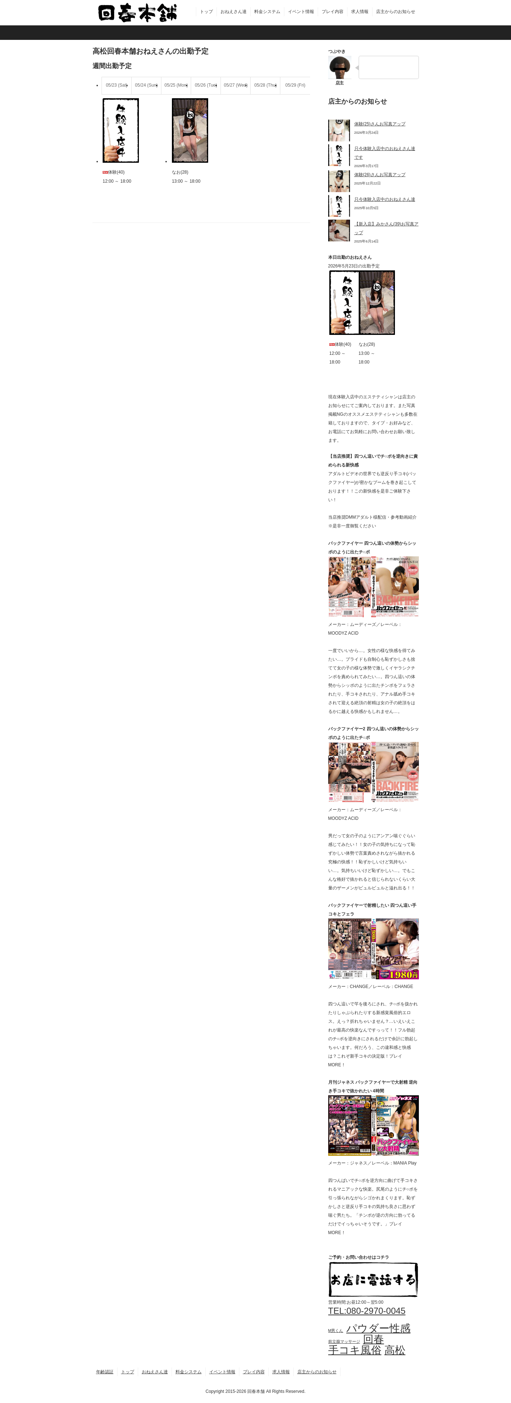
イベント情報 (301, 11)
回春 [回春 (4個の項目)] (373, 1339)
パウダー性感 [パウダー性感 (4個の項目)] (378, 1328)
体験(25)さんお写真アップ (379, 123)
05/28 (265, 85)
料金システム (267, 11)
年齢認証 (105, 1371)
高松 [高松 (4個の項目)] (394, 1350)
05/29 (295, 85)
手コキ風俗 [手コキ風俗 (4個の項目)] (355, 1350)
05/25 (176, 85)
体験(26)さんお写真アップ (379, 174)
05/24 (146, 85)
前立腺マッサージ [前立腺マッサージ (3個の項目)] (344, 1341)
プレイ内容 (332, 11)
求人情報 (359, 11)
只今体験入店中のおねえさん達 (384, 199)
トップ (206, 11)
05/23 (116, 85)
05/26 (206, 85)
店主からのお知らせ (395, 11)
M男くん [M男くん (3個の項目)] (335, 1330)
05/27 (236, 85)
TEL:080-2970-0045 (367, 1311)
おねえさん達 (234, 11)
